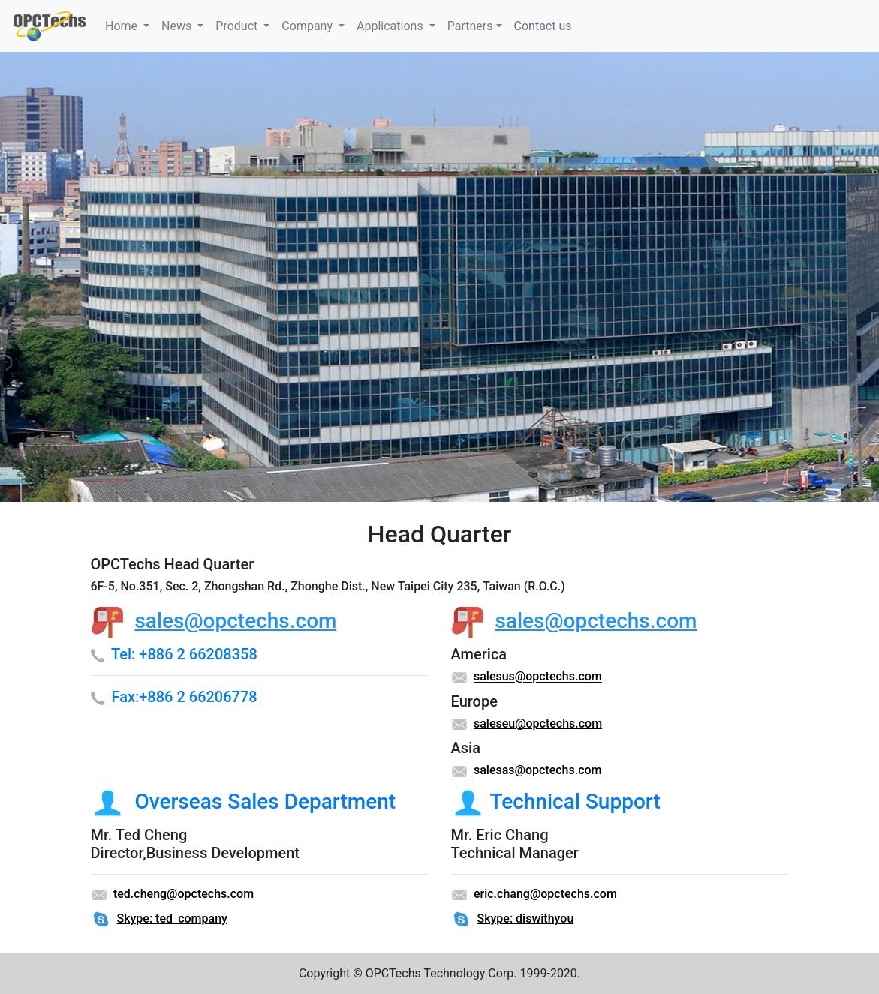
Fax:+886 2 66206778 (184, 697)
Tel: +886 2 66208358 (184, 654)
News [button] (177, 26)
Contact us (543, 26)
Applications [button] (391, 26)
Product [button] (237, 26)
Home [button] (122, 26)
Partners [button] (470, 26)
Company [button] (308, 26)
